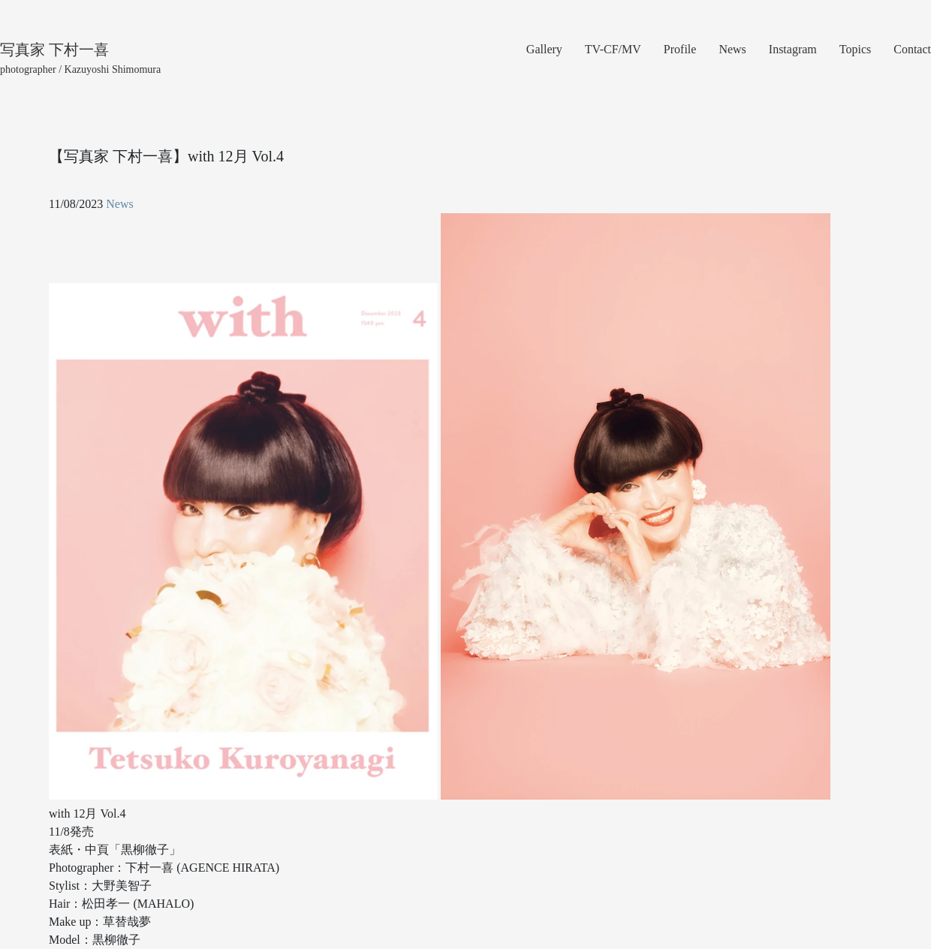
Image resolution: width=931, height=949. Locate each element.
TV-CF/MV (613, 49)
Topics (855, 49)
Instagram (793, 49)
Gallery (544, 49)
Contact (912, 49)
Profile (680, 49)
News (732, 49)
